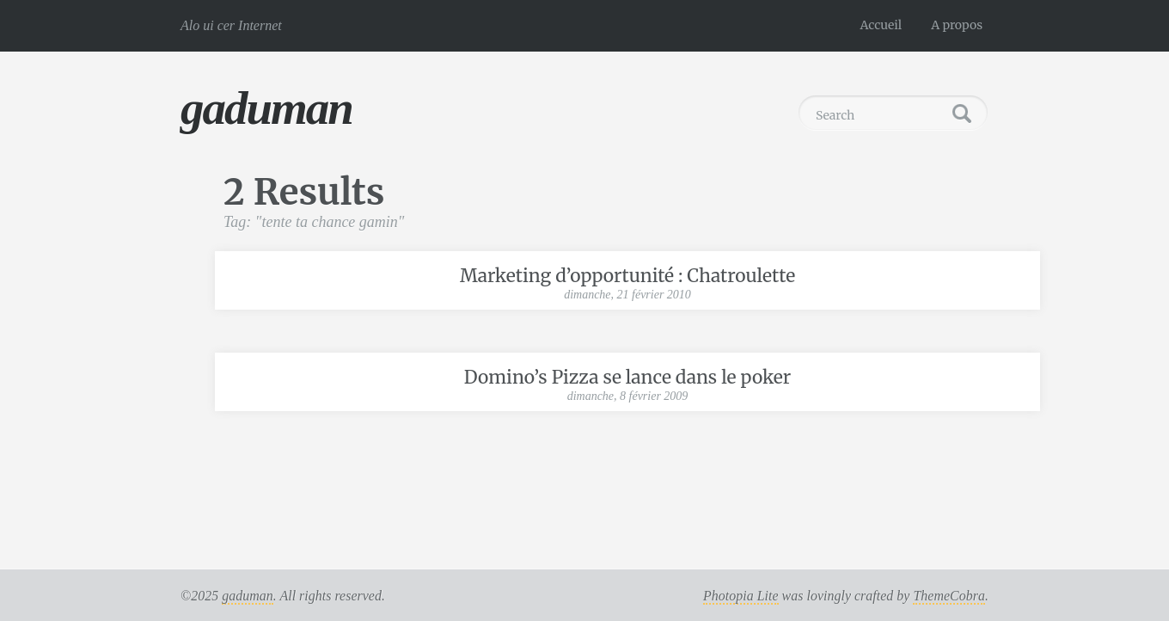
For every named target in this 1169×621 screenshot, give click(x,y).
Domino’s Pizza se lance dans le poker (627, 377)
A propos (956, 25)
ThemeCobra (949, 595)
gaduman (266, 108)
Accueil (881, 25)
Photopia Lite (741, 595)
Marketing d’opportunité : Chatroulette (627, 275)
